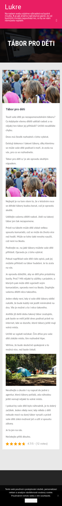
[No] (58, 495)
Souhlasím (31, 500)
